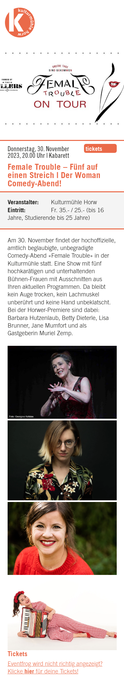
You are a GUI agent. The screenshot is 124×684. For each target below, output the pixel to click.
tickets (94, 150)
